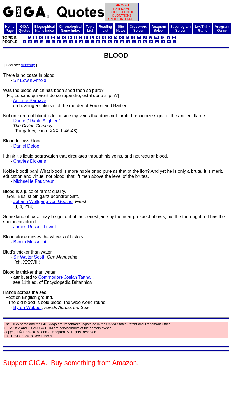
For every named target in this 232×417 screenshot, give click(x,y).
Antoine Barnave (29, 100)
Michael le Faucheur (33, 181)
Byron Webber (27, 307)
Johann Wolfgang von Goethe (42, 201)
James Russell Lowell (34, 226)
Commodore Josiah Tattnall (65, 277)
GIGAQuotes (24, 29)
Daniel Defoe (26, 146)
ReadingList (105, 29)
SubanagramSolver (180, 29)
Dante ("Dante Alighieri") (37, 120)
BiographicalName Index (44, 29)
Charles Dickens (29, 161)
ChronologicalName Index (70, 29)
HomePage (9, 29)
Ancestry (28, 65)
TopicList (90, 29)
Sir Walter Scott (28, 257)
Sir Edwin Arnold (29, 80)
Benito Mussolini (29, 241)
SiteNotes (121, 29)
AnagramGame (222, 29)
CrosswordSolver (138, 29)
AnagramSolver (159, 29)
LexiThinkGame (202, 29)
